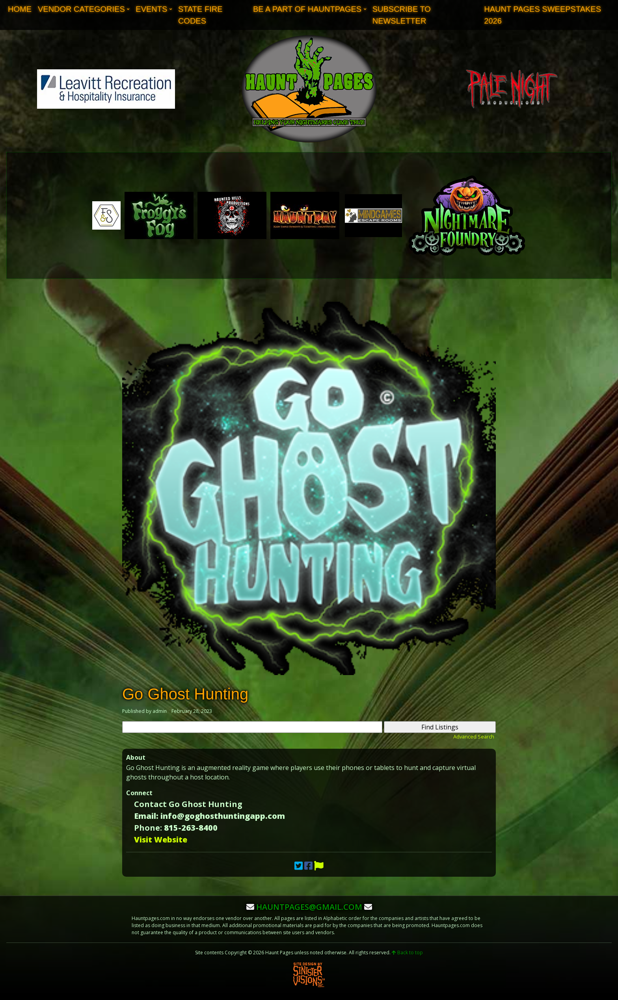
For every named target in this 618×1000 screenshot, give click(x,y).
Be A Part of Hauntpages (307, 9)
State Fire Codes (200, 15)
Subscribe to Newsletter (401, 15)
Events (151, 9)
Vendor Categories (81, 9)
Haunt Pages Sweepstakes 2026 (542, 15)
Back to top (407, 952)
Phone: (148, 827)
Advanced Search (473, 736)
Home (20, 9)
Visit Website (160, 839)
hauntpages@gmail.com (309, 907)
